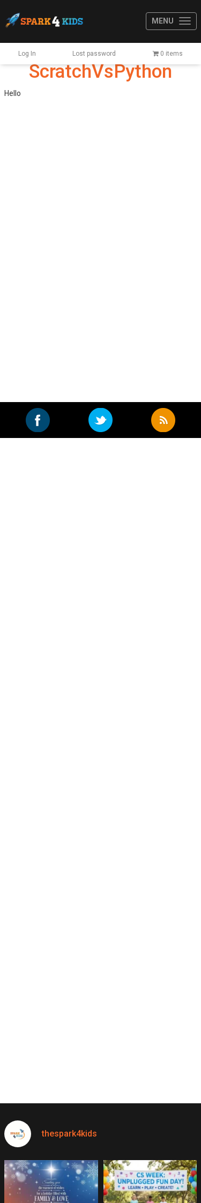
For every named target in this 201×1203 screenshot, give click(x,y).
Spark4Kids (43, 21)
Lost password (94, 53)
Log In (27, 53)
